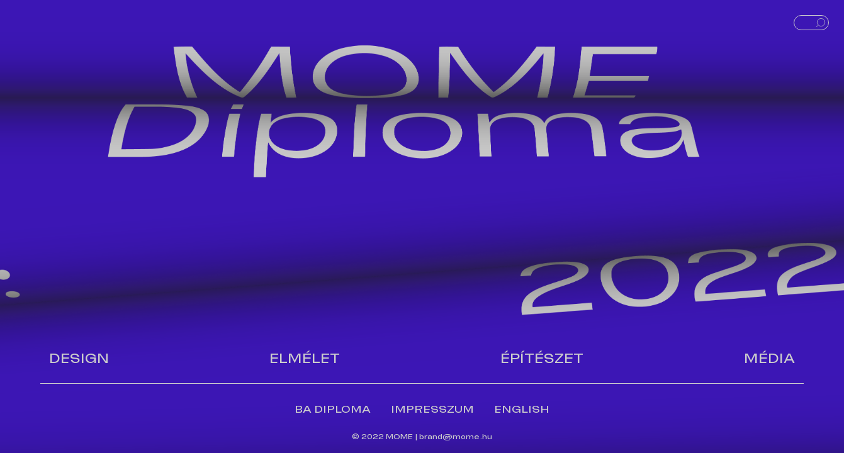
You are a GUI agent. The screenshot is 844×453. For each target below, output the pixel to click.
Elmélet (304, 358)
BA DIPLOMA (333, 409)
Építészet (541, 358)
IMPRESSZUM (432, 409)
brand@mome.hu (455, 436)
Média (769, 358)
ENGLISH (521, 409)
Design (79, 358)
